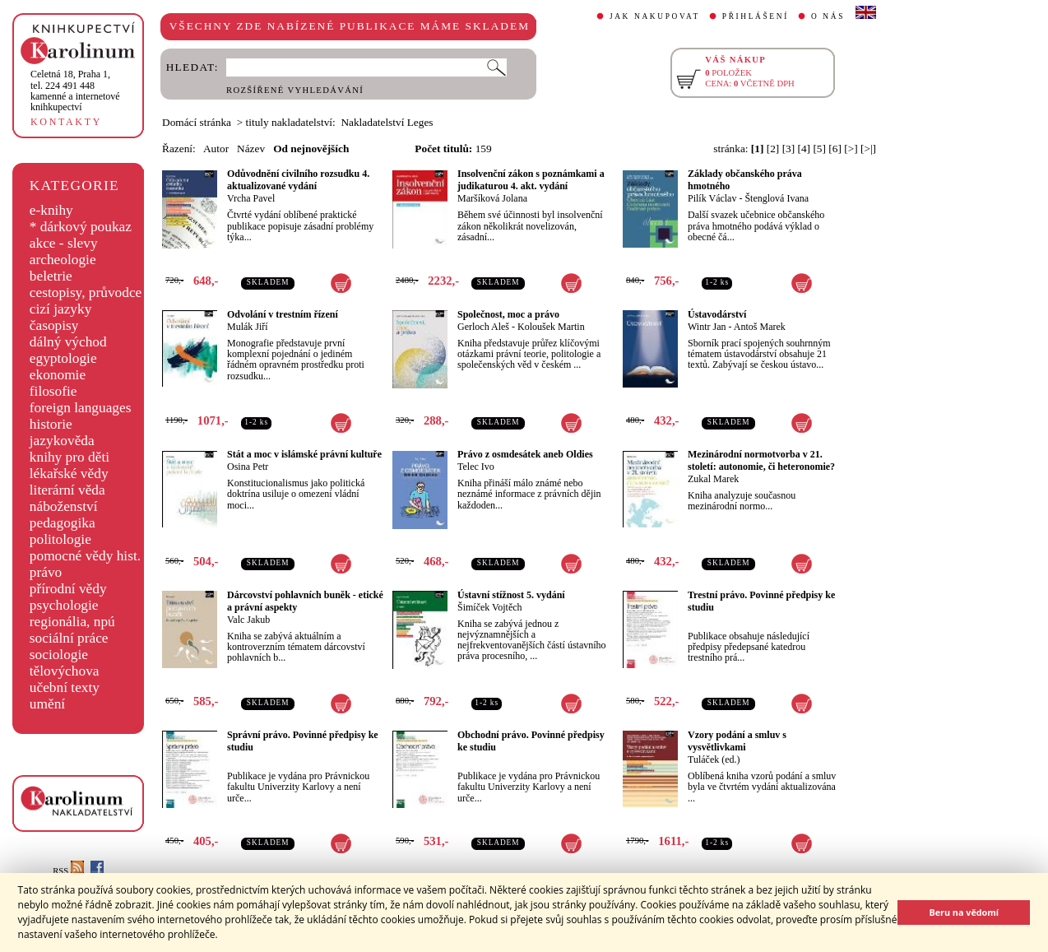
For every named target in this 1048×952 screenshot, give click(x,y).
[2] (773, 148)
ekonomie (58, 375)
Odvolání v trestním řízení (282, 314)
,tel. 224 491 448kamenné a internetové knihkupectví (75, 90)
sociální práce (69, 638)
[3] (788, 148)
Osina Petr (247, 466)
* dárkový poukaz (81, 227)
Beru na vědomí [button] (964, 912)
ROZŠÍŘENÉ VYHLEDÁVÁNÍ (295, 90)
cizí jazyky (61, 309)
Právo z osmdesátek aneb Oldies (525, 454)
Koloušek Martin (551, 326)
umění (47, 704)
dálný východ (68, 342)
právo (46, 572)
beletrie (51, 276)
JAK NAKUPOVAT (655, 16)
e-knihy (51, 210)
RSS (68, 870)
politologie (60, 539)
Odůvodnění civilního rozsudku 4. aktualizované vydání (298, 180)
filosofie (53, 391)
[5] (819, 148)
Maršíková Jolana (492, 198)
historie (51, 424)
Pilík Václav (712, 198)
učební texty (65, 687)
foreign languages (81, 408)
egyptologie (63, 358)
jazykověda (62, 440)
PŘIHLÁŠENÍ (755, 16)
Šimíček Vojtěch (489, 607)
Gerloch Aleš (483, 326)
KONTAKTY (66, 122)
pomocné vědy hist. (85, 556)
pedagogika (62, 523)
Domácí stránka (196, 122)
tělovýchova (65, 671)
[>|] (868, 148)
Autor (216, 148)
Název (251, 148)
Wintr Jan (707, 326)
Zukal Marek (713, 479)
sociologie (59, 654)
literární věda (67, 490)
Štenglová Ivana (776, 198)
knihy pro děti (69, 457)
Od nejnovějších (311, 148)
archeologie (63, 259)
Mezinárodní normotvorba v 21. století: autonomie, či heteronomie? (761, 460)
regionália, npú (72, 621)
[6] (835, 148)
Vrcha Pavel (251, 198)
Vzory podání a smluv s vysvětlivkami (737, 741)
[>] (850, 148)
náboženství (64, 506)
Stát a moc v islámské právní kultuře (304, 454)
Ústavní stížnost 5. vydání (511, 595)
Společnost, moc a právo (508, 314)
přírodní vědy (68, 589)
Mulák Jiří (247, 326)
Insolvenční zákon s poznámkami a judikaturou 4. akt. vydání (531, 180)
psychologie (64, 605)
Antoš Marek (760, 326)
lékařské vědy (69, 473)
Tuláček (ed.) (714, 759)
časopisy (54, 325)
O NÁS (828, 16)
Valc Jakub (248, 619)
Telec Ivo (475, 466)
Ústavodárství (717, 314)
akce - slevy (64, 243)
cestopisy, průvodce (86, 292)
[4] (804, 148)
